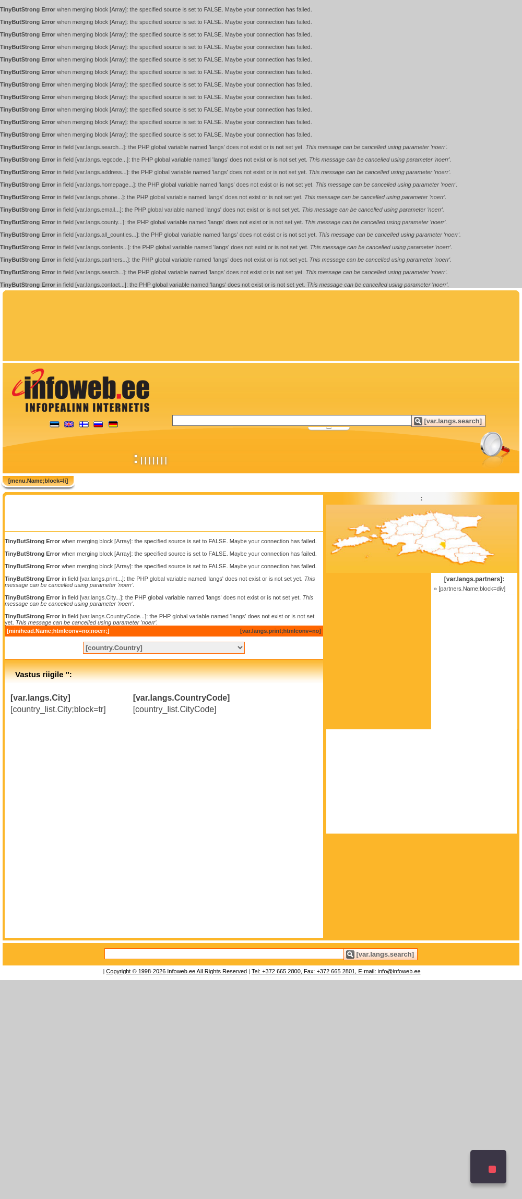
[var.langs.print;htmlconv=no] (280, 631)
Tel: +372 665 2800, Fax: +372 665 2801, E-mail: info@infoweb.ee (336, 971)
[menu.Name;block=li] (38, 481)
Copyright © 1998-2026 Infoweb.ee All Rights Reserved (176, 971)
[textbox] (310, 420)
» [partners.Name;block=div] (469, 588)
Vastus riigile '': (43, 674)
